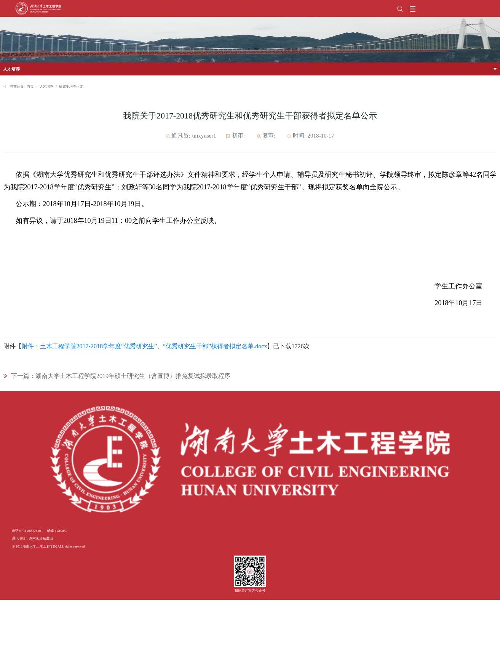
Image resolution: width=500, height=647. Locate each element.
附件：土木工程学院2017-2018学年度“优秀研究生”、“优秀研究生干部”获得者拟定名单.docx (144, 346)
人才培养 (11, 69)
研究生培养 (67, 86)
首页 (30, 86)
